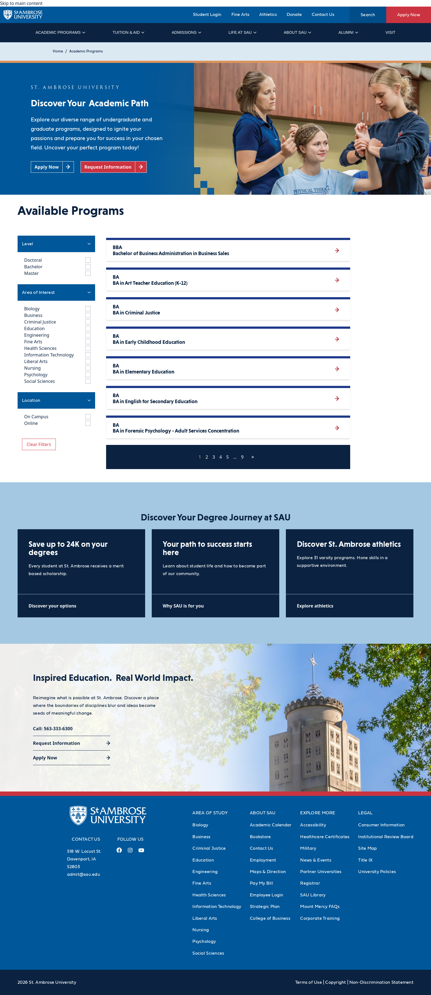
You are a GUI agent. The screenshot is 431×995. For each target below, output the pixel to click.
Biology (200, 825)
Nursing (200, 930)
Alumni (348, 32)
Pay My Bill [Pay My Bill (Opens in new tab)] (261, 883)
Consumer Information (381, 825)
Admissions (186, 32)
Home (58, 51)
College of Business (270, 918)
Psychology (204, 941)
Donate (294, 14)
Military (308, 848)
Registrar (310, 883)
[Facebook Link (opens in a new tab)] (119, 852)
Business (201, 837)
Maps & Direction (268, 871)
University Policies (377, 871)
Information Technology (216, 906)
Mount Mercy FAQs (319, 906)
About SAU (297, 32)
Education (203, 860)
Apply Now (408, 15)
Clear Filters (39, 444)
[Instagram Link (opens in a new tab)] (130, 852)
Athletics (268, 14)
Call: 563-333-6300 (53, 729)
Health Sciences (209, 895)
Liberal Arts (204, 918)
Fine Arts (240, 14)
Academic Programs (60, 32)
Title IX (365, 860)
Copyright (335, 982)
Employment (263, 860)
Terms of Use (308, 982)
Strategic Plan (265, 906)
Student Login (207, 14)
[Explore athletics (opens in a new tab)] (349, 605)
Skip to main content (21, 3)
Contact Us (323, 14)
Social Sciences (208, 953)
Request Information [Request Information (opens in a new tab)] (56, 743)
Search (368, 15)
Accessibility (313, 825)
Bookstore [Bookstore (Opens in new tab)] (260, 837)
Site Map (367, 848)
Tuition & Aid (128, 32)
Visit (390, 32)
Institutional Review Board (385, 837)
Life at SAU (242, 32)
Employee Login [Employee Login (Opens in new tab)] (266, 895)
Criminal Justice (209, 848)
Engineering (205, 871)
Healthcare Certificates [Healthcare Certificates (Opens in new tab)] (324, 837)
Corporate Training (320, 918)
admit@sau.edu (83, 874)
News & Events (315, 860)
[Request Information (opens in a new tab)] (114, 167)
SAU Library (312, 895)
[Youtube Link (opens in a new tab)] (141, 852)
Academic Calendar (270, 825)
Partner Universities (320, 871)
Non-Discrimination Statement (381, 982)
